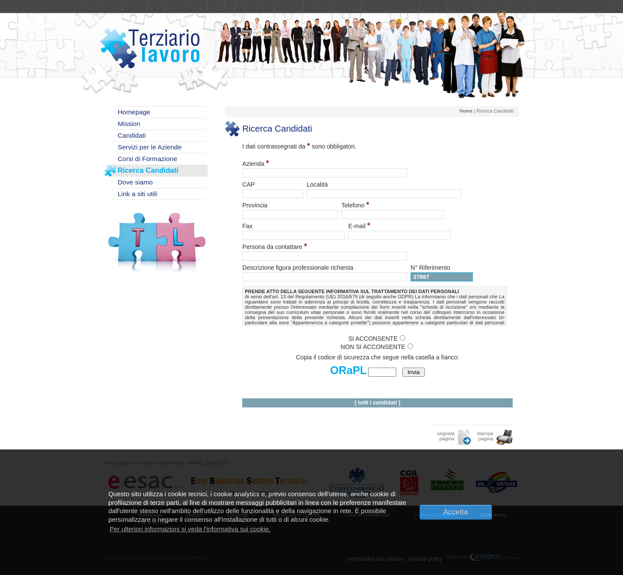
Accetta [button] (455, 512)
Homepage (134, 112)
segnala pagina (445, 436)
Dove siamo (135, 182)
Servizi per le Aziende (150, 147)
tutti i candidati (377, 403)
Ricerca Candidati (148, 170)
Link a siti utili (137, 193)
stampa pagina (485, 436)
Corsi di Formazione (147, 158)
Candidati (132, 135)
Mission (129, 123)
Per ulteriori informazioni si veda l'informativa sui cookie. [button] (189, 529)
